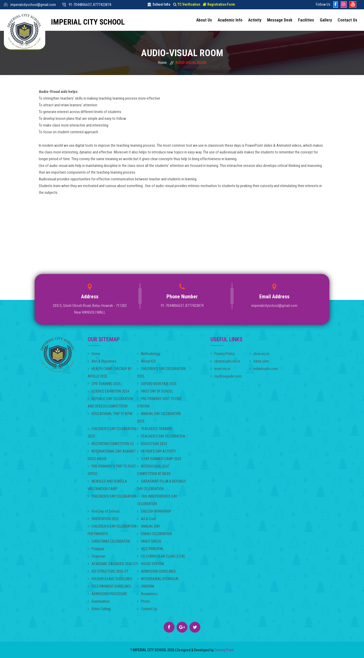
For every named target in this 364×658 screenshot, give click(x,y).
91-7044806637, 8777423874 (90, 5)
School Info (158, 4)
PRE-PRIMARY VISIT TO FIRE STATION (159, 402)
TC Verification (186, 4)
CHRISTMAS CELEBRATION (109, 541)
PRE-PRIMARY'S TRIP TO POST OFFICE (112, 470)
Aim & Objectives (102, 361)
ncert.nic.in (220, 369)
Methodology (148, 354)
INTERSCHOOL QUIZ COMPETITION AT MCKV (154, 470)
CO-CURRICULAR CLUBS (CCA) (161, 556)
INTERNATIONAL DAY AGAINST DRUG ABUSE (112, 455)
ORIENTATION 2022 (103, 519)
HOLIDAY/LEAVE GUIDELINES (110, 579)
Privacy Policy (222, 354)
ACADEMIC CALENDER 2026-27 (112, 564)
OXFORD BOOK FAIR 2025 (157, 384)
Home (162, 63)
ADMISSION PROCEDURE (107, 594)
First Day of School (103, 511)
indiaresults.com (263, 369)
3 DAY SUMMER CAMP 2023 (159, 459)
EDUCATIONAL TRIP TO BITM (110, 414)
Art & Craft (146, 519)
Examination (99, 601)
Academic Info (230, 20)
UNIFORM (145, 586)
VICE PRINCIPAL (150, 549)
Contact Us (347, 20)
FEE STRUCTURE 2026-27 (108, 571)
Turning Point (224, 650)
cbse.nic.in (259, 354)
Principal (96, 549)
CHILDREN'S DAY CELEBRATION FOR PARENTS (112, 530)
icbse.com (259, 361)
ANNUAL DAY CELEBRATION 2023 (159, 417)
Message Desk (279, 20)
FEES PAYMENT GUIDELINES (109, 586)
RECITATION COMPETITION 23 (111, 444)
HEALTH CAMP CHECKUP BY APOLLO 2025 (110, 372)
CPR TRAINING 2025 (104, 384)
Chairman (96, 556)
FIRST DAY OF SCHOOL (155, 391)
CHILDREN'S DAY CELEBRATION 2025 (161, 372)
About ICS (146, 361)
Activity (254, 20)
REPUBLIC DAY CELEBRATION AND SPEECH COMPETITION (110, 402)
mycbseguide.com (225, 376)
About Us (204, 20)
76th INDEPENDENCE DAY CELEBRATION (157, 500)
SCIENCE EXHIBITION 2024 (108, 391)
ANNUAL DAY (148, 526)
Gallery (326, 20)
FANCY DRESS (149, 541)
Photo (143, 601)
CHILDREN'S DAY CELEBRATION (112, 496)
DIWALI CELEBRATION (154, 534)
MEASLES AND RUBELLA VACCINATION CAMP (107, 485)
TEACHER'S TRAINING (154, 429)
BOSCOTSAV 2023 (152, 444)
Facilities (306, 20)
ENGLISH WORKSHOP (154, 511)
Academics (147, 594)
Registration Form (219, 4)
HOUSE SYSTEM (150, 564)
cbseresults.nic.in (225, 361)
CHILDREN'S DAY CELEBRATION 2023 (112, 432)
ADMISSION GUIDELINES (156, 571)
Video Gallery (99, 609)
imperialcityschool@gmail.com (33, 5)
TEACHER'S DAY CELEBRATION (161, 436)
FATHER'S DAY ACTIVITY (156, 451)
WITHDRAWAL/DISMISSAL (158, 579)
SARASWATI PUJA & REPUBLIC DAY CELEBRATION (161, 485)
